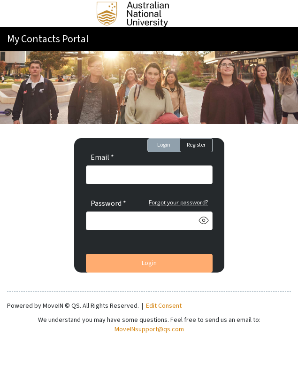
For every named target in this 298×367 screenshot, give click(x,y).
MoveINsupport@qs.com (149, 329)
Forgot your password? (178, 202)
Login (163, 145)
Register (196, 145)
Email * (102, 157)
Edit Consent (164, 306)
